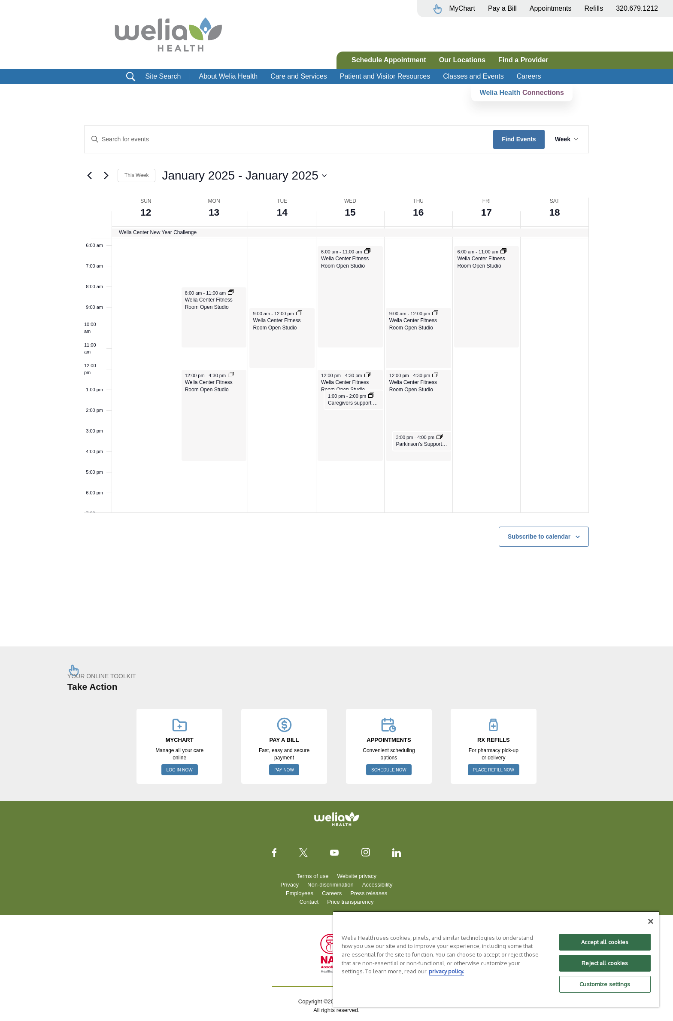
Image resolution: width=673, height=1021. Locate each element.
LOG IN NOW (180, 770)
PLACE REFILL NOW (493, 770)
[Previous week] (89, 176)
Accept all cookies (604, 942)
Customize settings (604, 984)
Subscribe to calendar (539, 536)
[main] (336, 356)
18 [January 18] (555, 212)
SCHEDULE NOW (388, 770)
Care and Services (298, 76)
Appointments (551, 8)
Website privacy (356, 876)
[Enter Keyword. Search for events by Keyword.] (289, 139)
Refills (594, 8)
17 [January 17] (486, 212)
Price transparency (350, 902)
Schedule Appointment (389, 60)
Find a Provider (523, 60)
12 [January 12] (146, 212)
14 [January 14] (282, 212)
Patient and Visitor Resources (385, 76)
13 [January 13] (214, 212)
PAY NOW (284, 770)
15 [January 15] (350, 212)
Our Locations (462, 60)
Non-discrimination (330, 884)
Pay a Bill (502, 8)
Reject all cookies (605, 963)
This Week (136, 175)
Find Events (519, 139)
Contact (308, 902)
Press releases (368, 893)
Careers (529, 76)
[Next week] (106, 176)
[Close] (650, 921)
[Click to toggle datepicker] (244, 175)
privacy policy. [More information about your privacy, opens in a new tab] (446, 971)
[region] (496, 959)
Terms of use (312, 876)
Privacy (289, 884)
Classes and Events (473, 76)
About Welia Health (228, 76)
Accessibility (377, 884)
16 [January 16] (418, 212)
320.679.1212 (637, 8)
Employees (299, 893)
